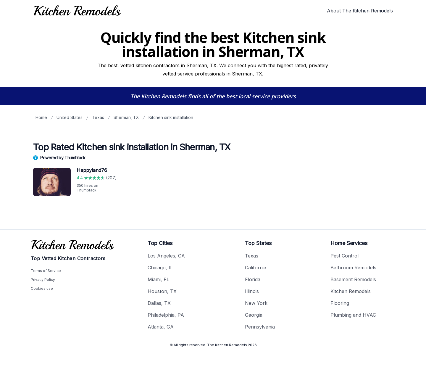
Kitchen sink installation (171, 117)
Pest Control (344, 256)
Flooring (339, 303)
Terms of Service (46, 270)
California (255, 268)
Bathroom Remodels (353, 268)
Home (41, 117)
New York (256, 303)
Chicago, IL (160, 268)
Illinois (252, 291)
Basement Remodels (353, 279)
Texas (98, 117)
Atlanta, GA (161, 327)
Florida (252, 279)
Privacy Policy (43, 279)
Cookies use (42, 288)
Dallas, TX (159, 303)
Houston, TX (162, 291)
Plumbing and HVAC (353, 315)
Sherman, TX (126, 117)
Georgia (253, 315)
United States (70, 117)
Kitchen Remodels (350, 291)
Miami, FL (158, 279)
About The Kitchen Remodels (360, 11)
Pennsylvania (260, 327)
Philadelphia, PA (166, 315)
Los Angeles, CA (166, 256)
